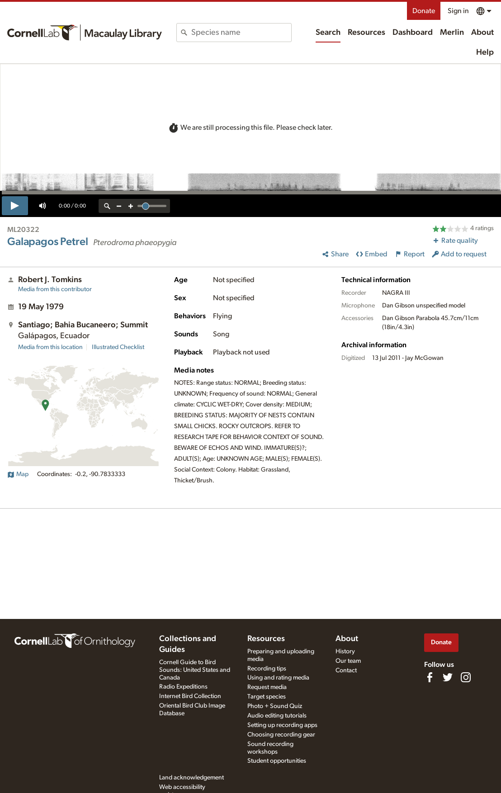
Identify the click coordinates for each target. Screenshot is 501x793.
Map (17, 474)
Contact (346, 670)
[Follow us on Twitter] (447, 677)
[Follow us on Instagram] (465, 677)
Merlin (452, 32)
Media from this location (50, 347)
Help (485, 52)
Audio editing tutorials (277, 716)
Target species (266, 697)
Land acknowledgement (191, 777)
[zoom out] (119, 206)
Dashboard (412, 32)
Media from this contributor (55, 289)
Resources (366, 32)
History (345, 651)
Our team (348, 661)
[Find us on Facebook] (429, 677)
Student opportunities (276, 761)
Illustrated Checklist (118, 347)
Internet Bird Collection (190, 696)
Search (328, 32)
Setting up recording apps (282, 725)
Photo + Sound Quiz (274, 706)
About (482, 32)
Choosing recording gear (281, 735)
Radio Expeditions (183, 687)
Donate (423, 10)
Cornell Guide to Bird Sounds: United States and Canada (194, 670)
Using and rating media (278, 678)
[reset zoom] (107, 206)
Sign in (458, 10)
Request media (267, 687)
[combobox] (241, 33)
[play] (15, 205)
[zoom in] (131, 206)
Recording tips (266, 669)
